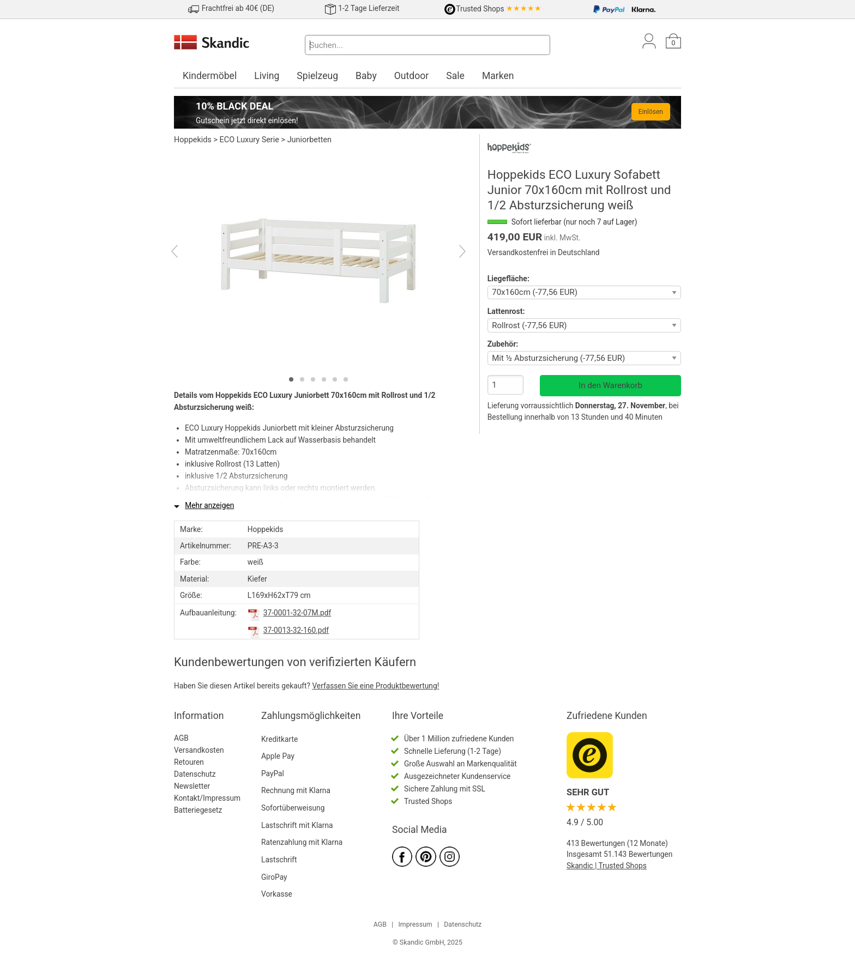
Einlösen (651, 112)
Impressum (415, 924)
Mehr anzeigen (209, 505)
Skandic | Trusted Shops (607, 865)
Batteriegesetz (198, 810)
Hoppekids (193, 139)
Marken (498, 75)
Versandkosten (199, 750)
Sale (455, 75)
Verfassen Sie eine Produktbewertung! (375, 685)
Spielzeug (317, 75)
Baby (366, 75)
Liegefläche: (508, 278)
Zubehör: (502, 344)
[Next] (452, 252)
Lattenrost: (506, 311)
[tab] (291, 379)
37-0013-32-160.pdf (296, 630)
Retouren (189, 762)
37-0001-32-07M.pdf (297, 612)
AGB (181, 738)
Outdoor (411, 75)
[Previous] (184, 252)
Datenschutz (195, 774)
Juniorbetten (309, 139)
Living (266, 75)
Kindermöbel (210, 75)
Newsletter (192, 786)
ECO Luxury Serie (249, 139)
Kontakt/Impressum (207, 798)
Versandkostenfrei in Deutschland (543, 252)
